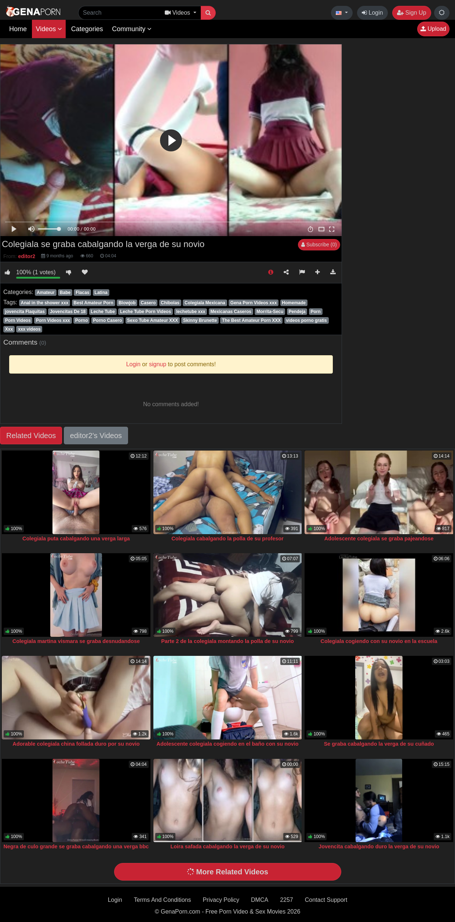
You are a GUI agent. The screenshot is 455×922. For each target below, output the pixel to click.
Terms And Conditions (162, 900)
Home (18, 29)
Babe (65, 292)
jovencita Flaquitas (25, 311)
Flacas (82, 292)
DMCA (259, 900)
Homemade (294, 302)
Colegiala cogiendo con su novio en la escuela (378, 641)
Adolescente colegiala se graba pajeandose (379, 538)
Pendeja (296, 311)
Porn (315, 311)
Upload (433, 29)
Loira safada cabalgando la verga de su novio (227, 846)
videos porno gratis (306, 320)
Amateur (46, 292)
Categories (87, 29)
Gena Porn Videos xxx (253, 302)
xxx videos (29, 329)
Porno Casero (107, 320)
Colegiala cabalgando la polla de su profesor (227, 538)
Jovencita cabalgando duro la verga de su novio (378, 846)
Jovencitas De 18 (67, 311)
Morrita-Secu (269, 311)
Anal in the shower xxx (44, 302)
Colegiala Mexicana (205, 302)
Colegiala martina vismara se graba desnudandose (76, 641)
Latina (101, 292)
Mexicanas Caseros (231, 311)
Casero (148, 302)
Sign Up (411, 13)
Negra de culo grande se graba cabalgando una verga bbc (76, 846)
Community (132, 29)
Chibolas (170, 302)
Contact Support (326, 900)
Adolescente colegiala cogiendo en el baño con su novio (227, 744)
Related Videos (31, 435)
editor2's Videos (96, 435)
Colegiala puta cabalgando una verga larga (76, 538)
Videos (49, 29)
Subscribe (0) (319, 244)
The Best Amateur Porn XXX (251, 320)
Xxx (9, 329)
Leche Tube (103, 311)
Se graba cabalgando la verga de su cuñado (379, 744)
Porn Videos (18, 320)
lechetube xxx (190, 311)
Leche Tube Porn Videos (145, 311)
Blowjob (127, 302)
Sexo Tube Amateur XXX (152, 320)
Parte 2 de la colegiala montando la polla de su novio (227, 641)
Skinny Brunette (200, 320)
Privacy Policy (221, 900)
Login (372, 13)
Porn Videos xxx (53, 320)
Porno (81, 320)
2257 (286, 900)
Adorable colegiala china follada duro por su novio (75, 744)
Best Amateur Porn (93, 302)
